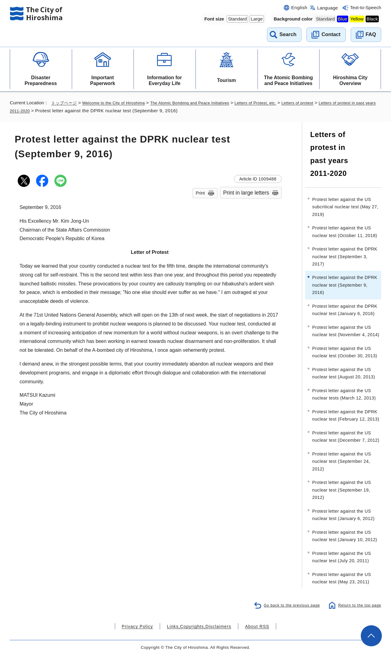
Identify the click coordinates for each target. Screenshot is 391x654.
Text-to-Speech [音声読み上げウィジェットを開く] (365, 7)
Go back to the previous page (287, 604)
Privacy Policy (144, 625)
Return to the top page (358, 604)
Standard (237, 18)
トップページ (65, 102)
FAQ (371, 34)
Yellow (357, 18)
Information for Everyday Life (164, 80)
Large (257, 18)
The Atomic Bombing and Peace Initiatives (288, 80)
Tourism (226, 80)
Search (288, 34)
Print (200, 193)
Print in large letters (246, 193)
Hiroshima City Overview (350, 80)
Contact (330, 34)
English (299, 7)
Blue (342, 18)
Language (327, 8)
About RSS (249, 625)
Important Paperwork (102, 80)
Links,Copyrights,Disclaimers (198, 625)
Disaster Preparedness (40, 80)
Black (372, 18)
